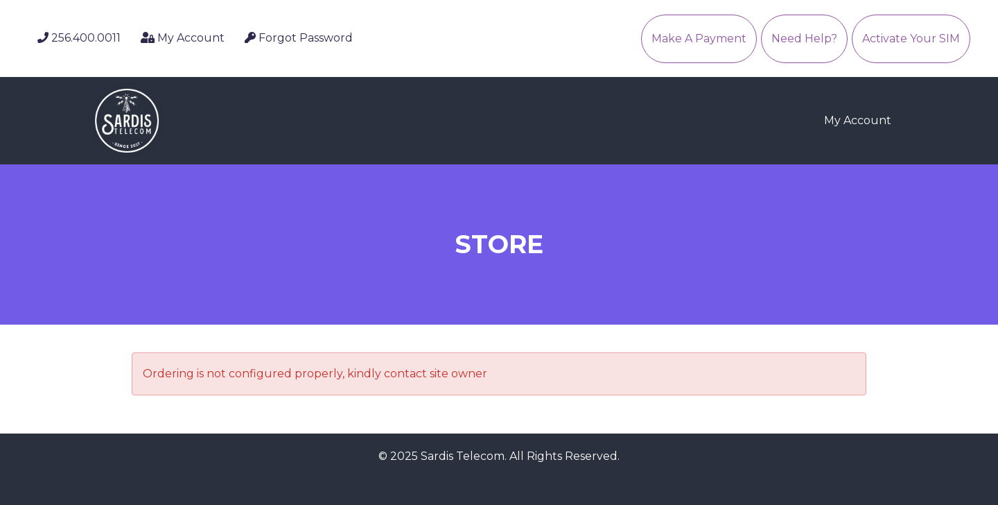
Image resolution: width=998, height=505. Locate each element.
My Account (183, 37)
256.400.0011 (79, 37)
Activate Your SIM (911, 38)
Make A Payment (698, 38)
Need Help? (804, 38)
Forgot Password (299, 37)
